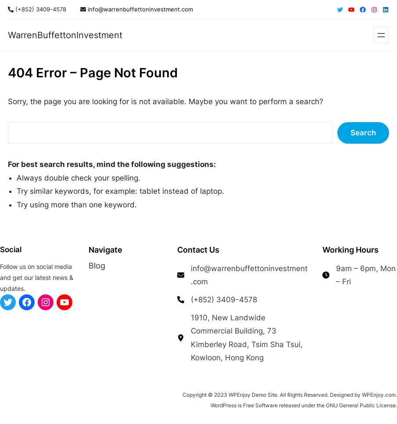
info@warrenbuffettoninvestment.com (139, 9)
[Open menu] (381, 35)
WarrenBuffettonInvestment (65, 35)
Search (363, 132)
